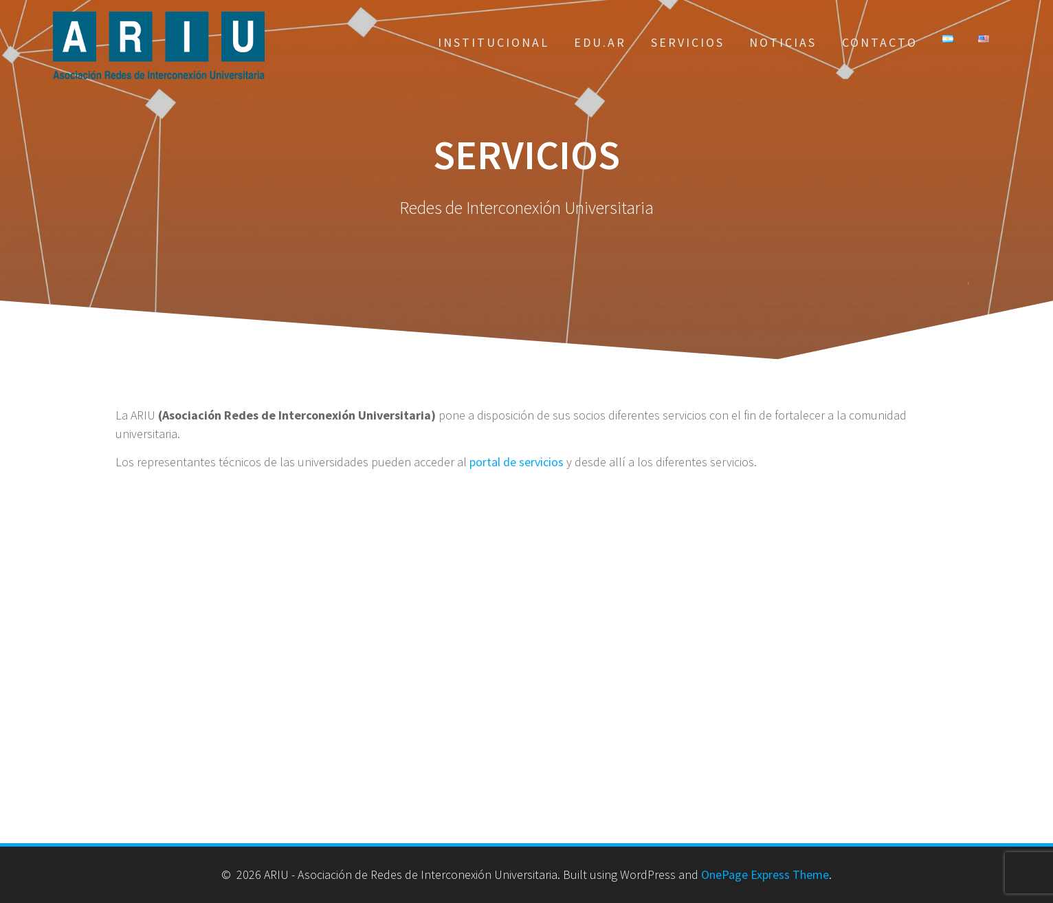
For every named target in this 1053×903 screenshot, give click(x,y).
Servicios (687, 42)
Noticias (783, 42)
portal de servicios (516, 462)
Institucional (493, 42)
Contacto (880, 42)
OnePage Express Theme (765, 874)
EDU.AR (600, 42)
